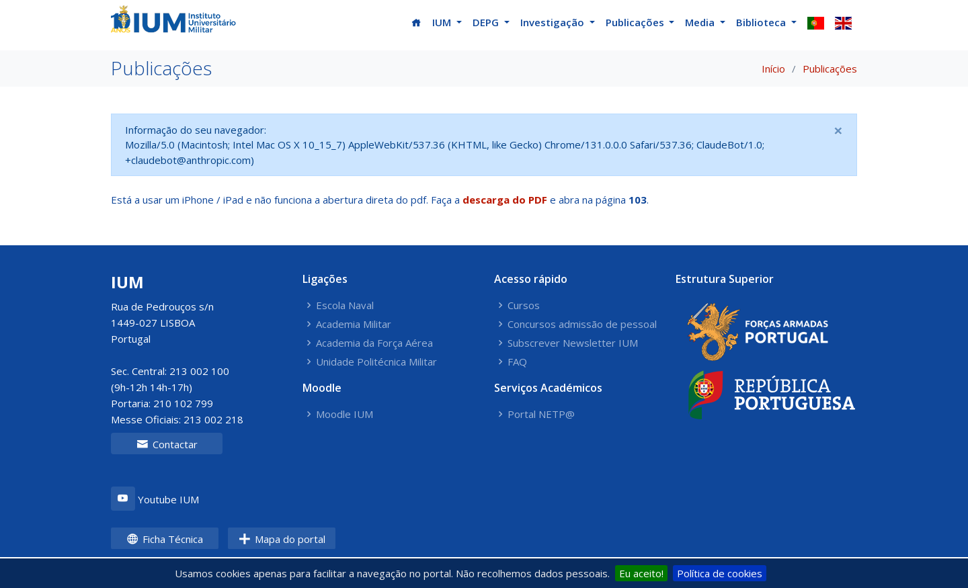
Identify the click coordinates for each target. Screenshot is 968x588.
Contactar (167, 444)
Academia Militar (353, 324)
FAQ (517, 362)
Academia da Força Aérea (374, 343)
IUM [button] (443, 22)
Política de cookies (719, 573)
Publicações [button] (636, 22)
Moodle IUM (344, 414)
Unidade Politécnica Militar (376, 362)
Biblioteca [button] (762, 22)
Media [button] (701, 22)
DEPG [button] (487, 22)
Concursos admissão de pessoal (582, 324)
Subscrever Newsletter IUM (573, 343)
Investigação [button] (553, 22)
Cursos (524, 305)
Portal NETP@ (541, 414)
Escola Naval (345, 305)
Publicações (830, 68)
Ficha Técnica (164, 539)
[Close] (838, 130)
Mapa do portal (282, 539)
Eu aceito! (641, 573)
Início (773, 68)
